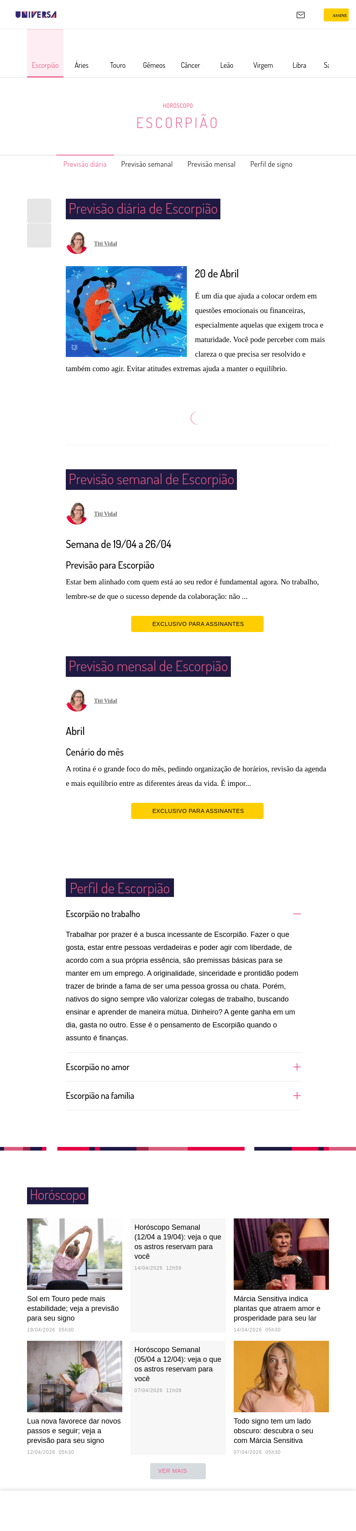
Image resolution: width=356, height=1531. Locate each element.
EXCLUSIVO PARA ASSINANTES (197, 623)
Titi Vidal (105, 244)
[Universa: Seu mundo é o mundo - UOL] (36, 14)
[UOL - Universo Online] (62, 14)
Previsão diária (72, 164)
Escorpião (178, 122)
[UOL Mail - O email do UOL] (301, 15)
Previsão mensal (217, 164)
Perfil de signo (285, 164)
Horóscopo (178, 105)
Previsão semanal (143, 164)
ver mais (178, 1471)
